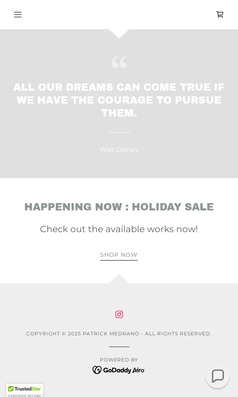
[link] (220, 14)
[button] (26, 14)
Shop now (119, 254)
